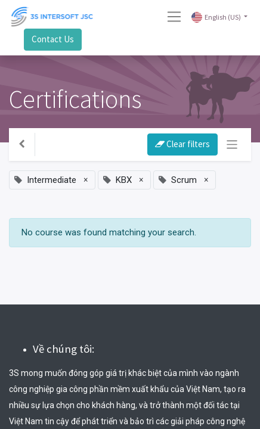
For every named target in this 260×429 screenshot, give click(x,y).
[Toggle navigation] (232, 144)
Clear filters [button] (182, 144)
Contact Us (53, 39)
